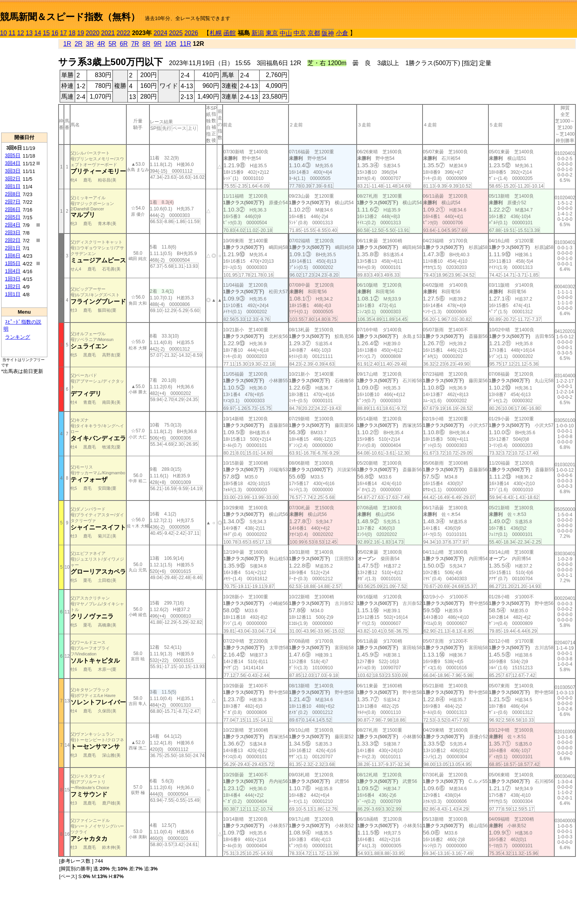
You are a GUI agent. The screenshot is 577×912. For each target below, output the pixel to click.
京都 (314, 33)
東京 (272, 33)
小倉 (342, 33)
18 (72, 33)
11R (185, 43)
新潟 (258, 33)
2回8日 (12, 194)
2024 (161, 33)
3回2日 (12, 178)
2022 (124, 33)
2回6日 (12, 209)
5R (112, 43)
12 (20, 33)
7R (135, 43)
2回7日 (12, 202)
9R (157, 43)
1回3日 (12, 279)
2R (78, 43)
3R (90, 43)
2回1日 (12, 248)
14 (37, 33)
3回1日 (12, 186)
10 (3, 33)
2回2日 (12, 240)
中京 (300, 33)
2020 (93, 33)
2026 (191, 33)
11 (11, 33)
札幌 (216, 33)
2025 (176, 33)
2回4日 (12, 225)
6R (123, 43)
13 (29, 33)
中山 (286, 33)
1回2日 (12, 286)
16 (55, 33)
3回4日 (12, 163)
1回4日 (12, 271)
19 (80, 33)
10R (170, 43)
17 (63, 33)
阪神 (328, 33)
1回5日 (12, 263)
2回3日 (12, 232)
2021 (108, 33)
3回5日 (12, 155)
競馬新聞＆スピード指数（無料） (70, 17)
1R (67, 43)
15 (46, 33)
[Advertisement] (24, 85)
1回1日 (12, 294)
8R (146, 43)
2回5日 (12, 217)
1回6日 (12, 256)
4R (101, 43)
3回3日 (12, 171)
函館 (229, 33)
